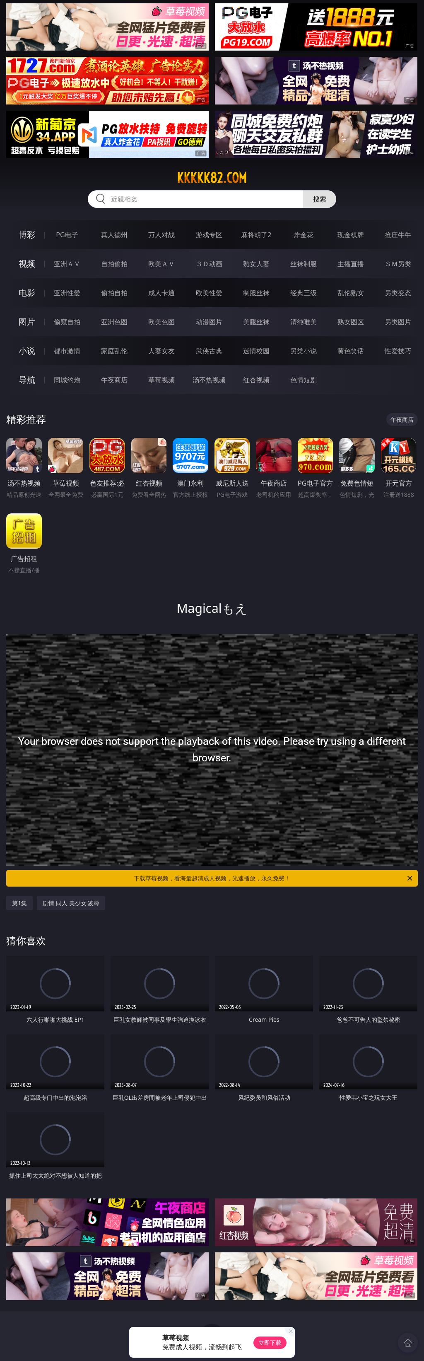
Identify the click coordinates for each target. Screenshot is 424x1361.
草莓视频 (161, 379)
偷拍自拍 (114, 292)
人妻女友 (161, 350)
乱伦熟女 (350, 292)
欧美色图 (161, 321)
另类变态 (398, 292)
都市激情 (67, 350)
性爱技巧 (398, 350)
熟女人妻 (256, 263)
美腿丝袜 (256, 321)
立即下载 (270, 1342)
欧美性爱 (209, 292)
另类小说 (303, 350)
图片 (27, 321)
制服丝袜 (256, 292)
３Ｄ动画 (209, 263)
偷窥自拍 (67, 321)
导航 (27, 379)
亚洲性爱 (67, 292)
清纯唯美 (303, 321)
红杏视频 (256, 379)
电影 (27, 292)
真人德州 (114, 234)
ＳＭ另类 (398, 263)
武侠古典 (209, 350)
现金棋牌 (350, 234)
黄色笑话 (350, 350)
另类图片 (398, 321)
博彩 (27, 234)
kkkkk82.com (212, 178)
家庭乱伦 (114, 350)
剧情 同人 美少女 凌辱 (71, 903)
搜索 (319, 199)
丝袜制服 (303, 263)
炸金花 (303, 234)
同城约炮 (67, 379)
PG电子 (67, 234)
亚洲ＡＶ (67, 263)
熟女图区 (350, 321)
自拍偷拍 (114, 263)
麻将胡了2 (256, 234)
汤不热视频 (209, 379)
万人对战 (161, 234)
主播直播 (350, 263)
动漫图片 (209, 321)
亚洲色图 (114, 321)
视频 (27, 263)
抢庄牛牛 (398, 234)
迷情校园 (256, 350)
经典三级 (303, 292)
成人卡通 (161, 292)
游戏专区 (209, 234)
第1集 (19, 903)
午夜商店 (114, 379)
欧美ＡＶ (161, 263)
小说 (27, 350)
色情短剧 (303, 379)
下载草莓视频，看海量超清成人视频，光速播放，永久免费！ (274, 878)
